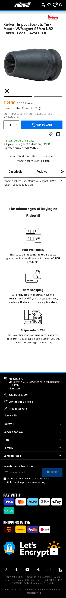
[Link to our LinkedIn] (60, 569)
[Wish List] (49, 5)
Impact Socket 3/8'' (28, 161)
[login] (60, 5)
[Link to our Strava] (38, 569)
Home (13, 156)
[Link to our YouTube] (27, 569)
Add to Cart (44, 125)
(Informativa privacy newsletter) (26, 482)
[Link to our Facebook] (16, 569)
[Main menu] (6, 5)
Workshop (24, 156)
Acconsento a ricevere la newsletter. (28, 480)
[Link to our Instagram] (6, 569)
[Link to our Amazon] (49, 569)
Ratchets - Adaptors (44, 156)
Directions (14, 388)
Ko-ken (45, 161)
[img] (39, 108)
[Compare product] (58, 134)
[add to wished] (51, 134)
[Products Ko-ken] (52, 17)
